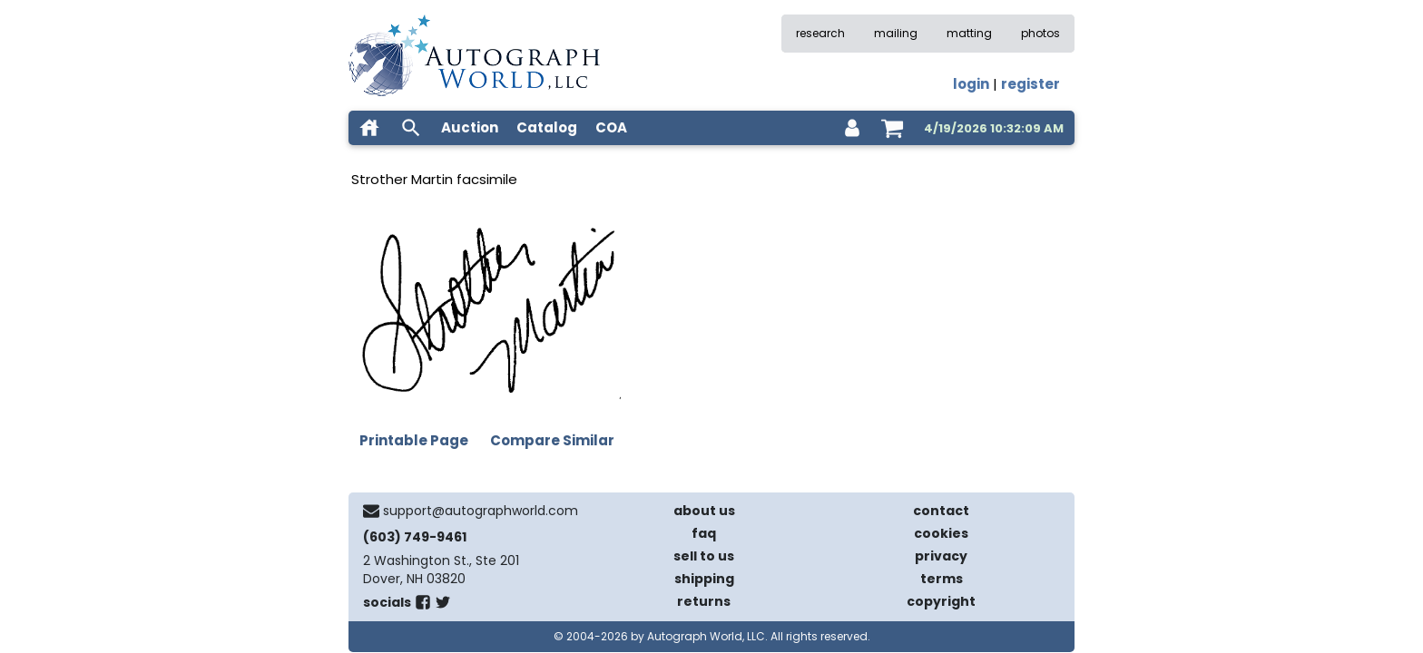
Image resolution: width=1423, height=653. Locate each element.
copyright (941, 601)
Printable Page (413, 440)
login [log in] (971, 83)
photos (1040, 33)
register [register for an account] (1030, 83)
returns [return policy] (704, 601)
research (820, 33)
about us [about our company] (704, 511)
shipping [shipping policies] (704, 579)
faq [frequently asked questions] (704, 533)
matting (969, 33)
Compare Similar (552, 440)
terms (941, 579)
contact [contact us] (941, 511)
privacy (941, 556)
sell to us (703, 556)
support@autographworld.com (480, 511)
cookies (941, 533)
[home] (369, 127)
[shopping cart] (892, 127)
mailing (896, 33)
